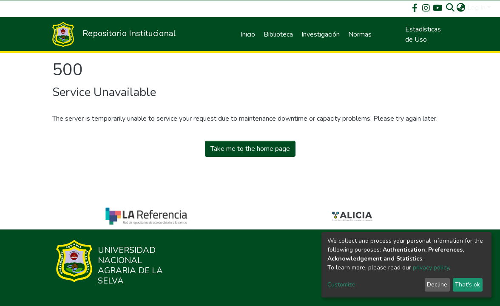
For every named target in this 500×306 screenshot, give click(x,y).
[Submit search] (450, 8)
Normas (360, 34)
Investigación (320, 34)
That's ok (467, 284)
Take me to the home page (250, 148)
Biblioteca (278, 34)
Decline (437, 284)
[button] (461, 8)
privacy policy (431, 268)
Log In (476, 7)
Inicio (248, 34)
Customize (341, 284)
